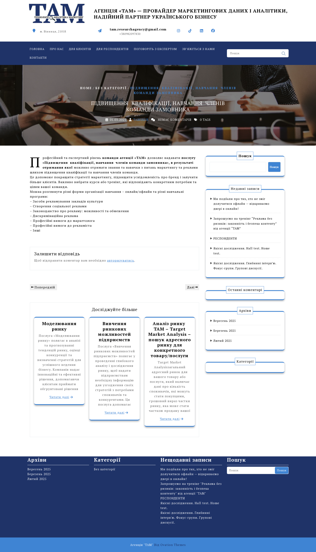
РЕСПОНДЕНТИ (234, 236)
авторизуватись (120, 260)
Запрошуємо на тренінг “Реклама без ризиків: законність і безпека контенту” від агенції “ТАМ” (245, 228)
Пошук (283, 55)
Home (86, 88)
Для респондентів (112, 50)
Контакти (38, 59)
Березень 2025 (234, 331)
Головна (37, 50)
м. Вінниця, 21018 (53, 29)
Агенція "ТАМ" (158, 545)
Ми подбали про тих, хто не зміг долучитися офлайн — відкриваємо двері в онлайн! (243, 217)
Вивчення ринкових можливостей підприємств (114, 331)
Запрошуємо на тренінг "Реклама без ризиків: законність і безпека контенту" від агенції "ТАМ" (191, 443)
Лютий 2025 (233, 336)
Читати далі (59, 397)
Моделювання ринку (59, 326)
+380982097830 (129, 31)
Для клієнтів (80, 50)
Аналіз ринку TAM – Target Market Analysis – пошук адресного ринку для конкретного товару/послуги (169, 339)
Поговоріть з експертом (155, 50)
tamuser (141, 120)
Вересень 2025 (234, 325)
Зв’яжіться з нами (198, 50)
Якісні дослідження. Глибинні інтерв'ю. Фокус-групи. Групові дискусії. (186, 472)
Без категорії (111, 88)
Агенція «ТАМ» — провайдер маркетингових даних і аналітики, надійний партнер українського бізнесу (190, 11)
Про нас (57, 50)
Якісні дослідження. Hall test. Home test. (189, 460)
